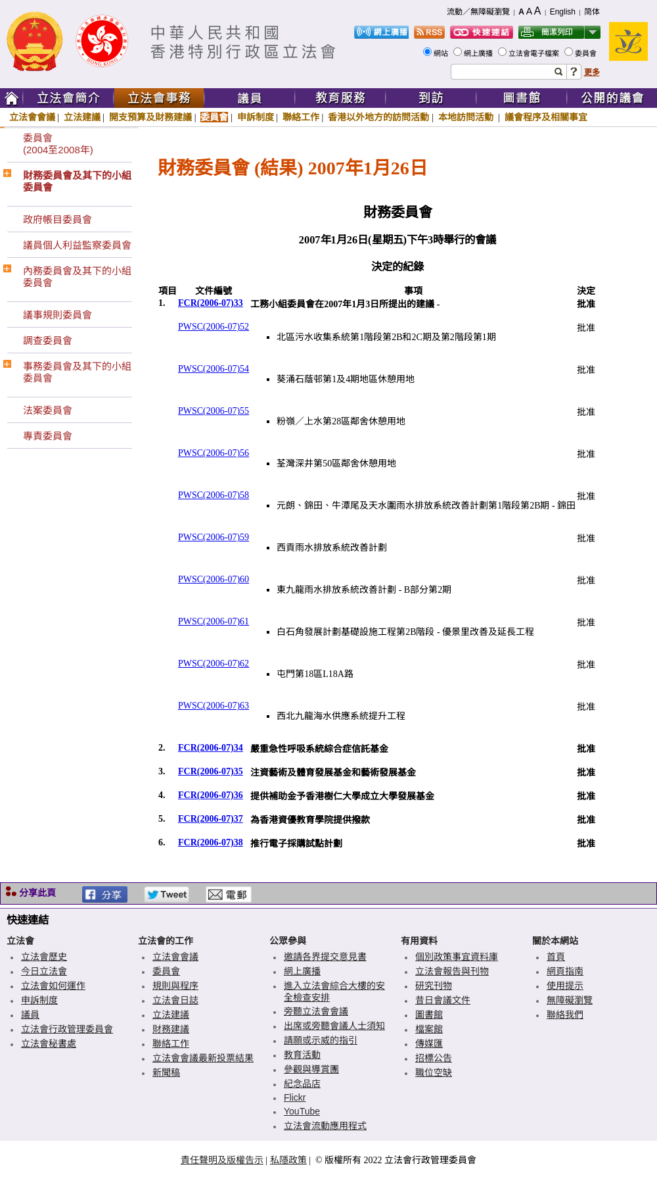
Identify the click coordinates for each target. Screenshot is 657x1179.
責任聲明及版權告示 (222, 1160)
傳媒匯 (429, 1043)
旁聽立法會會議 (316, 1011)
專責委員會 (47, 435)
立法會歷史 (44, 956)
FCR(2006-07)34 (210, 748)
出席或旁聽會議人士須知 (334, 1025)
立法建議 (82, 117)
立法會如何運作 (53, 985)
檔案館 (429, 1029)
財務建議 (170, 1029)
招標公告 (433, 1058)
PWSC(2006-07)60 (213, 579)
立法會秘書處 (48, 1043)
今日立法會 (44, 971)
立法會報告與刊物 (452, 971)
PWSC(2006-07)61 (213, 621)
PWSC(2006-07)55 (213, 411)
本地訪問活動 (467, 117)
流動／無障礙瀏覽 (478, 11)
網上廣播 (479, 53)
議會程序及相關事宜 (546, 117)
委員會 (587, 53)
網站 (442, 53)
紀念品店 (302, 1083)
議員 (30, 1014)
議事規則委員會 (57, 314)
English (563, 11)
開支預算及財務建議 (150, 117)
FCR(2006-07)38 (210, 842)
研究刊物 (433, 985)
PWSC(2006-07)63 (213, 706)
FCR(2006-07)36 (210, 795)
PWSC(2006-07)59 (213, 537)
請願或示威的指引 (320, 1040)
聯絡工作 (301, 117)
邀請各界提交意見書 (325, 956)
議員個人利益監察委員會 (77, 245)
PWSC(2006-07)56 (213, 453)
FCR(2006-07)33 (210, 303)
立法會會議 (32, 117)
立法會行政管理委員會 (67, 1029)
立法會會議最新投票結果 (203, 1058)
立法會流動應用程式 (325, 1125)
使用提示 (565, 985)
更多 (592, 72)
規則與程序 (175, 985)
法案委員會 (47, 410)
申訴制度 (255, 117)
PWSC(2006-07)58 (213, 495)
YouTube (302, 1111)
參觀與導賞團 (311, 1069)
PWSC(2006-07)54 (213, 369)
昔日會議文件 (442, 1000)
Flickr (295, 1097)
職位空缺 (433, 1072)
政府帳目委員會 (57, 219)
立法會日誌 (175, 1000)
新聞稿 (166, 1072)
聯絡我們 (565, 1014)
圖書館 (429, 1014)
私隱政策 (288, 1160)
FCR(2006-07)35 (210, 771)
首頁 (556, 956)
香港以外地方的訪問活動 (378, 117)
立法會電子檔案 (535, 53)
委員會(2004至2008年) (58, 143)
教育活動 (302, 1054)
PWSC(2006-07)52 (213, 327)
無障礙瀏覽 (570, 1000)
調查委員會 (47, 340)
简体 (592, 11)
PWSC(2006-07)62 (213, 663)
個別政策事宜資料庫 (456, 956)
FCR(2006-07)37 (210, 819)
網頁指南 (565, 971)
